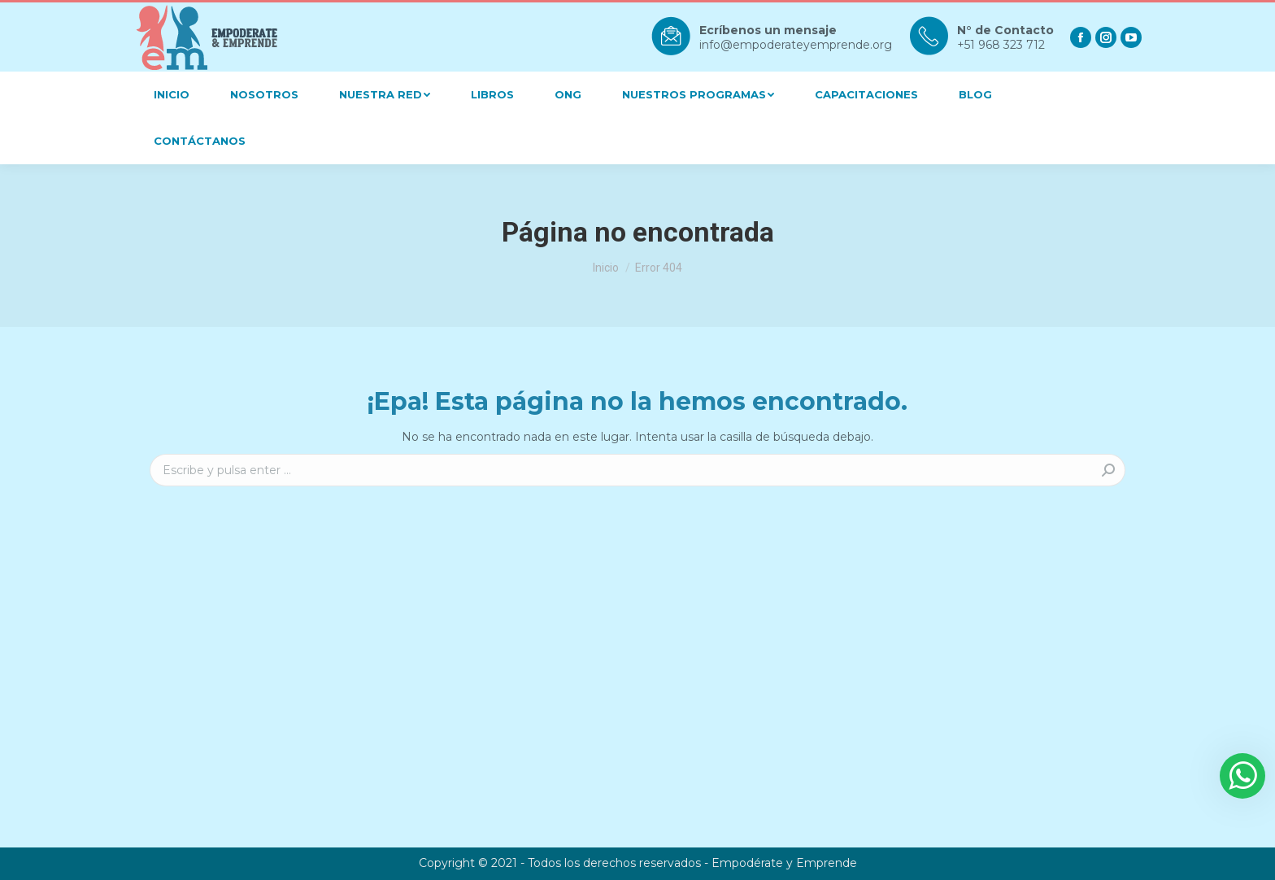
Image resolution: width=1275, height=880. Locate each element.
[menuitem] (171, 95)
